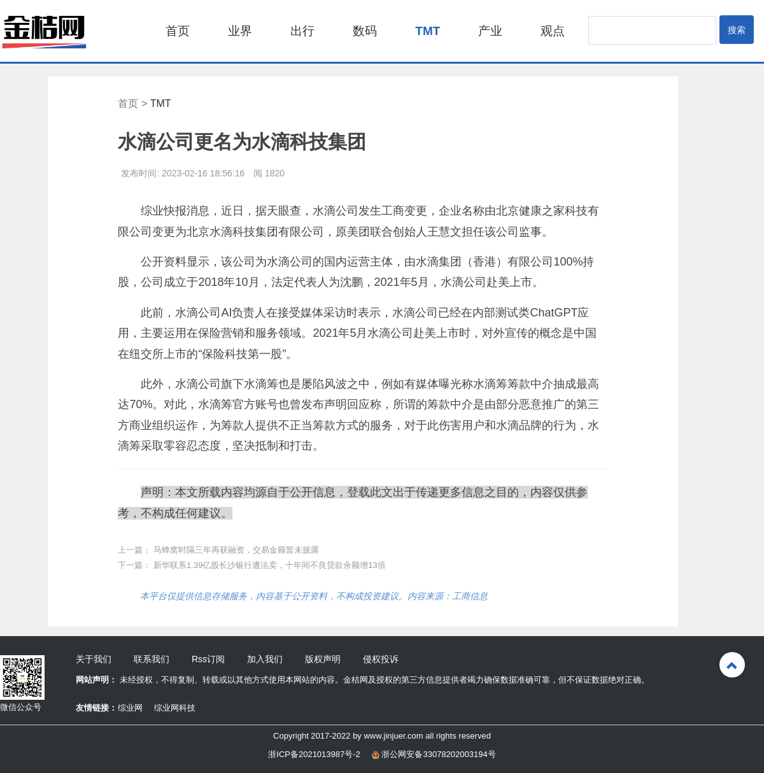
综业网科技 (174, 708)
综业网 (130, 708)
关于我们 (93, 659)
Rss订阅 (208, 659)
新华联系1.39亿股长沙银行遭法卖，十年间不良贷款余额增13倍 (269, 565)
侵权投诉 (381, 659)
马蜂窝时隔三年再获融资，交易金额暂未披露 (236, 550)
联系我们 (151, 659)
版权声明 (323, 659)
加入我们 (265, 659)
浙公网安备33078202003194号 (434, 754)
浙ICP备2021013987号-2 (314, 754)
